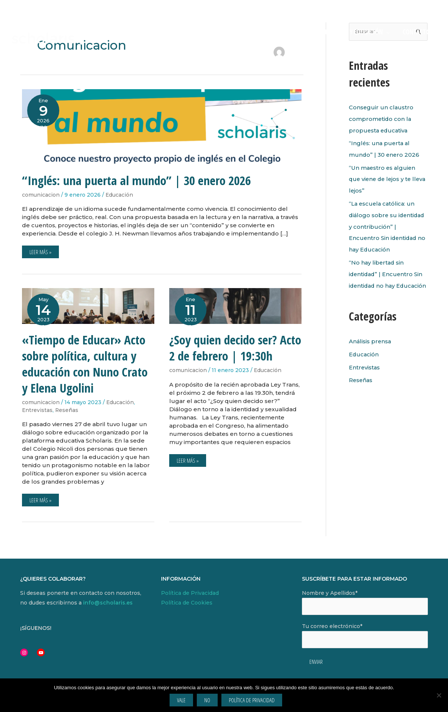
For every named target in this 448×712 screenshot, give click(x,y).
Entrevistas (37, 410)
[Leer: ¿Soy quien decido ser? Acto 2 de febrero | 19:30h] (235, 305)
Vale (181, 700)
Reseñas (67, 410)
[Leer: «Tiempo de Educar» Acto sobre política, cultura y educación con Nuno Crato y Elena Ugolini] (88, 305)
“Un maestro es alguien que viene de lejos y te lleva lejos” (383, 177)
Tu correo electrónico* (365, 636)
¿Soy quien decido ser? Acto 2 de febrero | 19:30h (235, 347)
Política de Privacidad (190, 593)
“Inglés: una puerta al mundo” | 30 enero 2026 (136, 180)
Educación (119, 194)
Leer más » (40, 251)
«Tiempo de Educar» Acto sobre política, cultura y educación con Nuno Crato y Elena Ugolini (85, 363)
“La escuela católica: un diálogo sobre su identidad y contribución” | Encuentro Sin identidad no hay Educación (388, 223)
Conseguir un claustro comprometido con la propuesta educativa (381, 118)
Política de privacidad (252, 700)
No (207, 700)
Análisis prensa (370, 347)
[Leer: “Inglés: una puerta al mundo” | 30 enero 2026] (162, 125)
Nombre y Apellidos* (365, 602)
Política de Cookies (186, 602)
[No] (438, 695)
